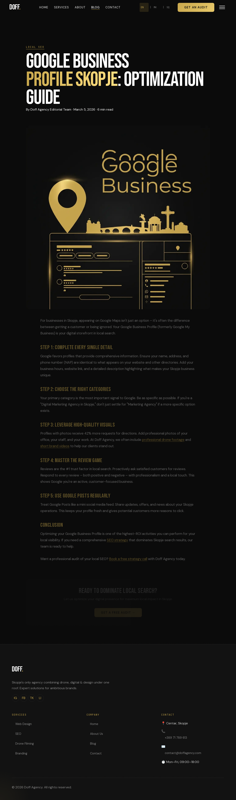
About (80, 7)
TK (32, 698)
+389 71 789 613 (176, 737)
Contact (113, 7)
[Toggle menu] (222, 7)
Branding (21, 753)
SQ (168, 7)
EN (142, 7)
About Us (96, 734)
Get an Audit (196, 7)
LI (40, 698)
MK (155, 7)
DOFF (17, 669)
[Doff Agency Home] (14, 7)
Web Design (23, 724)
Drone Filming (24, 743)
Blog (95, 7)
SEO (18, 734)
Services (61, 7)
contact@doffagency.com (183, 753)
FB (23, 698)
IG (15, 698)
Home (43, 7)
